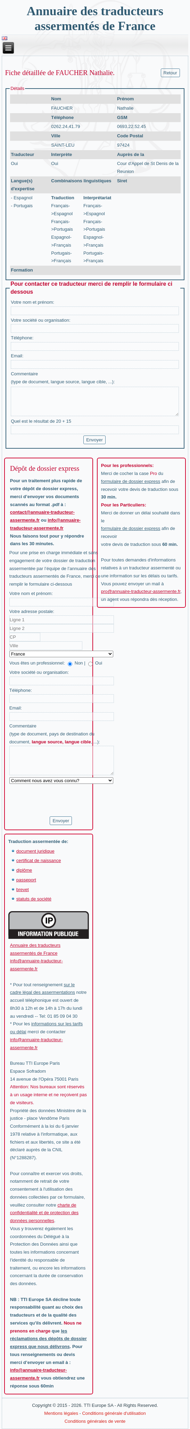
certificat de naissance (38, 860)
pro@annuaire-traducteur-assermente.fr (141, 591)
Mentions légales (61, 1413)
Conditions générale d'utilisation (114, 1413)
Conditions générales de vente (95, 1421)
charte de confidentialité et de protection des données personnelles (44, 1213)
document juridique (35, 851)
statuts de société (33, 898)
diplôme (24, 870)
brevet (22, 889)
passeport (26, 879)
